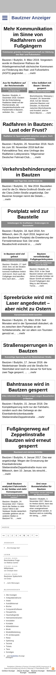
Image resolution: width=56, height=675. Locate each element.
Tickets (9, 646)
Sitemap (30, 668)
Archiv (23, 668)
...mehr (32, 73)
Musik (8, 629)
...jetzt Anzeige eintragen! (15, 656)
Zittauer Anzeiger (23, 671)
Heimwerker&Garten (14, 618)
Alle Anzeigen (11, 595)
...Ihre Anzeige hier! (13, 548)
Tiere (8, 649)
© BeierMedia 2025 (42, 668)
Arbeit (8, 600)
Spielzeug (10, 640)
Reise (8, 638)
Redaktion (11, 666)
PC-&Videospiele (13, 635)
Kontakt (32, 666)
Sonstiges (10, 652)
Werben (19, 666)
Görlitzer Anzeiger (8, 671)
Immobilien (10, 620)
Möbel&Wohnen (12, 626)
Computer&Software (14, 609)
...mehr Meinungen (13, 583)
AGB (38, 666)
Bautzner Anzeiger (38, 671)
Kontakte (9, 623)
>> (37, 536)
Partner (25, 666)
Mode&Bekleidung (13, 632)
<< (4, 536)
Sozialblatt (32, 672)
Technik (9, 643)
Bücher (9, 606)
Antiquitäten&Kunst (13, 598)
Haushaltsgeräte (12, 615)
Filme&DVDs (11, 612)
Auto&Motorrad (12, 603)
